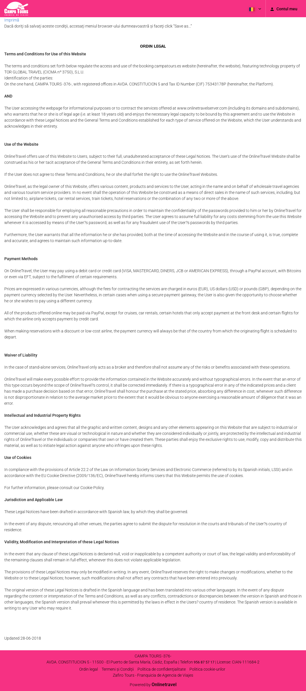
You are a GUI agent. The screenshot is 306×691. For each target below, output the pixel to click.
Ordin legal (88, 669)
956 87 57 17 (204, 662)
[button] (255, 8)
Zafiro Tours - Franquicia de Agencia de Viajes (153, 675)
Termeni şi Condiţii (118, 669)
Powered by (153, 684)
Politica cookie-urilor (207, 669)
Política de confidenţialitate (161, 669)
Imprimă (11, 20)
